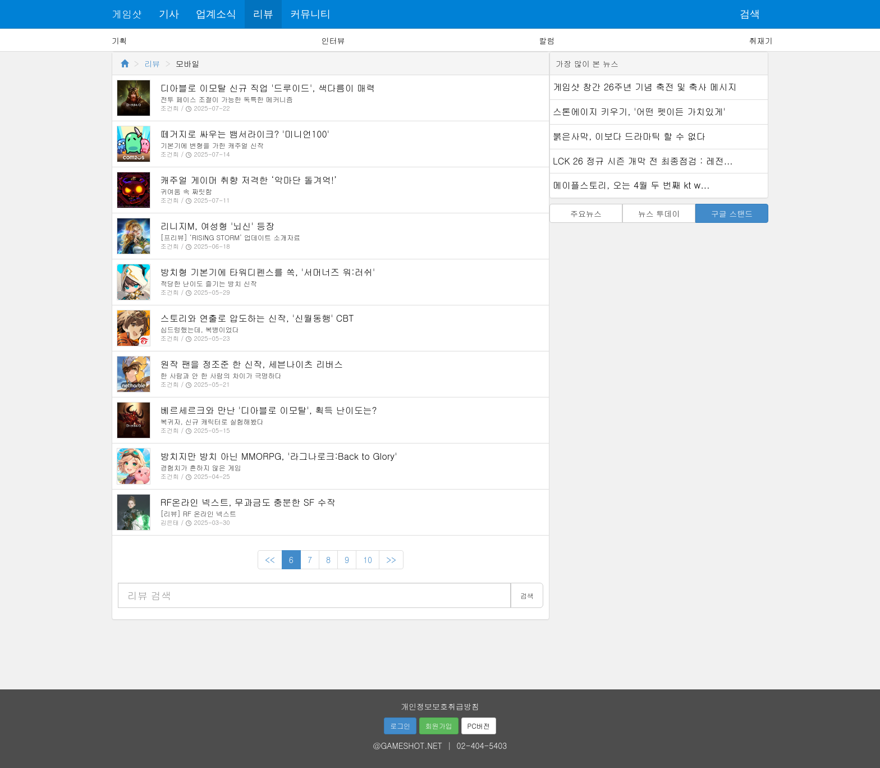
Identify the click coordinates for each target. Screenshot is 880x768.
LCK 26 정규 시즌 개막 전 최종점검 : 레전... (643, 160)
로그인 (400, 725)
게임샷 (127, 14)
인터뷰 (333, 40)
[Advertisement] (440, 650)
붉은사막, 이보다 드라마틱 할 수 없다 (629, 136)
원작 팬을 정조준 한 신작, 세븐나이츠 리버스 (252, 364)
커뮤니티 (310, 14)
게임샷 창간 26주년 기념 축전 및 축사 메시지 (645, 86)
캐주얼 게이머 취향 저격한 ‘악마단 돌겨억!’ (249, 179)
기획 (119, 40)
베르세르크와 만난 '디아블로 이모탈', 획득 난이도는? (269, 410)
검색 (750, 14)
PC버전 (478, 725)
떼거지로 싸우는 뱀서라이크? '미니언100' (245, 133)
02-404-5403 (482, 745)
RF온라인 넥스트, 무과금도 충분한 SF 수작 (248, 502)
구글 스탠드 (732, 213)
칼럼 (546, 40)
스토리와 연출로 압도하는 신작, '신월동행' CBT (257, 318)
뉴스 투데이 (659, 213)
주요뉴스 (586, 213)
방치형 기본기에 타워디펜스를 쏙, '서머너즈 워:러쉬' (268, 272)
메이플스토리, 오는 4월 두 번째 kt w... (631, 185)
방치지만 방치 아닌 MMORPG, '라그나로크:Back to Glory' (279, 456)
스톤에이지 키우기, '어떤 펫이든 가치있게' (639, 111)
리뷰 (263, 14)
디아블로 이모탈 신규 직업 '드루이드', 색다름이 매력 (268, 87)
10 (367, 559)
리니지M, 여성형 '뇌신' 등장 (217, 226)
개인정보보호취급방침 (440, 706)
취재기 (760, 40)
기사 (169, 14)
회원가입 (438, 725)
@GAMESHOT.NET (407, 745)
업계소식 (216, 14)
